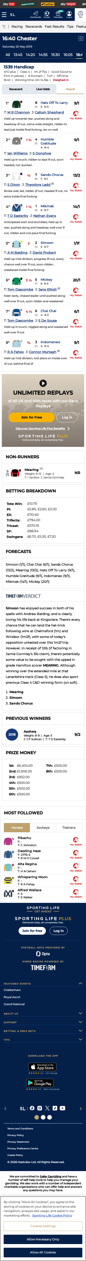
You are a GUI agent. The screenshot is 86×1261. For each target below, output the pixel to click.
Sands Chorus (52, 175)
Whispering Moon (33, 877)
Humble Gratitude (48, 141)
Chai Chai (48, 311)
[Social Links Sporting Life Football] (49, 1117)
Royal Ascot (12, 997)
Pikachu (24, 838)
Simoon (47, 243)
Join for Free (31, 417)
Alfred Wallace (30, 890)
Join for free (32, 931)
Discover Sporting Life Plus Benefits (43, 428)
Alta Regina (27, 864)
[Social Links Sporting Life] (36, 1117)
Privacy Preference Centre (22, 1148)
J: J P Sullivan (33, 739)
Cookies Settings (42, 1226)
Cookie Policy (15, 1155)
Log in (67, 417)
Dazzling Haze (29, 851)
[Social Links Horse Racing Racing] (43, 1117)
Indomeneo (50, 342)
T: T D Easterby (55, 739)
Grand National (14, 1004)
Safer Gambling (50, 1176)
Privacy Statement (18, 1141)
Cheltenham (12, 990)
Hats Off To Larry (54, 103)
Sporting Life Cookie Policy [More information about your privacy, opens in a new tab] (52, 1215)
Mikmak (47, 206)
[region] (43, 1228)
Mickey (46, 280)
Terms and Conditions (20, 1128)
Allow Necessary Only (43, 1239)
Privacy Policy (15, 1135)
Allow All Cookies (43, 1252)
